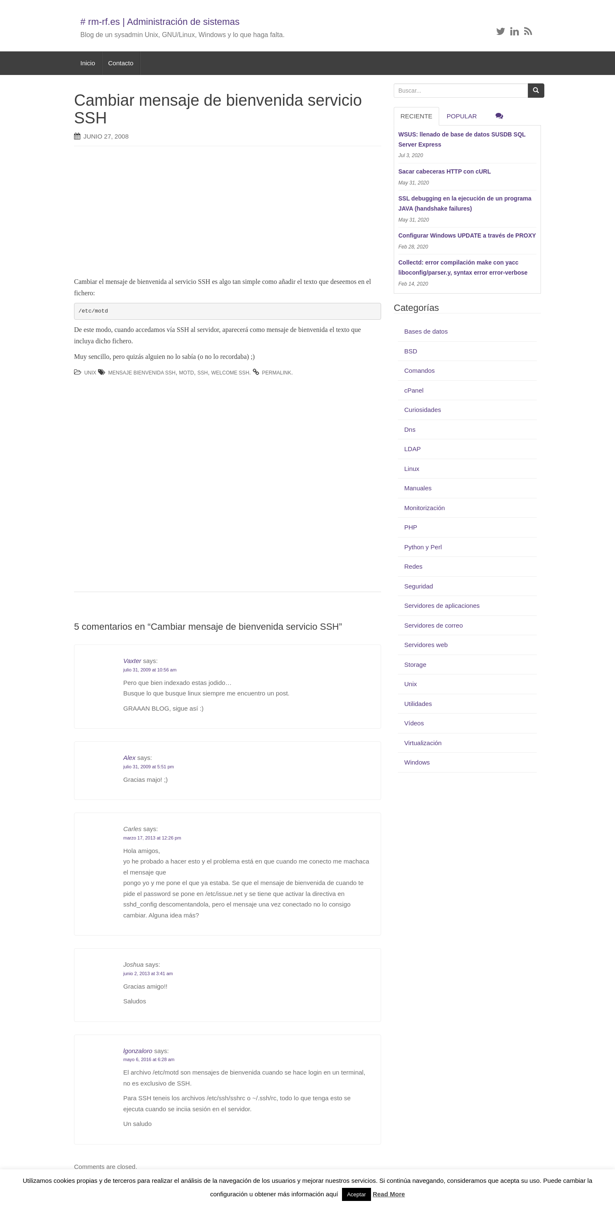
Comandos (419, 370)
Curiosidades (422, 409)
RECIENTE (416, 116)
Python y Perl (423, 547)
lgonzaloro (137, 1050)
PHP (410, 527)
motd (186, 373)
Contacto (120, 63)
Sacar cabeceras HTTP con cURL (444, 171)
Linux (411, 468)
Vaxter (132, 660)
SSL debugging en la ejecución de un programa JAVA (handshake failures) (464, 203)
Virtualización (423, 742)
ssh (202, 373)
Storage (415, 664)
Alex (129, 757)
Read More (389, 1194)
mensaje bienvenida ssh (141, 373)
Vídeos (414, 723)
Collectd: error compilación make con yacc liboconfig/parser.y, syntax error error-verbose (463, 267)
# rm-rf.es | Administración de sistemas (160, 21)
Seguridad (418, 586)
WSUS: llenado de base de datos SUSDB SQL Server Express (461, 139)
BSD (410, 351)
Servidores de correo (433, 625)
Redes (413, 566)
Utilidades (418, 703)
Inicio (87, 63)
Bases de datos (426, 331)
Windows (417, 762)
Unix (90, 373)
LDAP (412, 448)
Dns (410, 429)
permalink (276, 373)
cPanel (414, 390)
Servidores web (426, 644)
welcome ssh (230, 373)
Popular (462, 116)
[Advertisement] (215, 214)
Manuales (418, 488)
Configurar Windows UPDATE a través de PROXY (467, 235)
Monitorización (424, 507)
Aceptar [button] (356, 1194)
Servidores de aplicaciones (442, 605)
